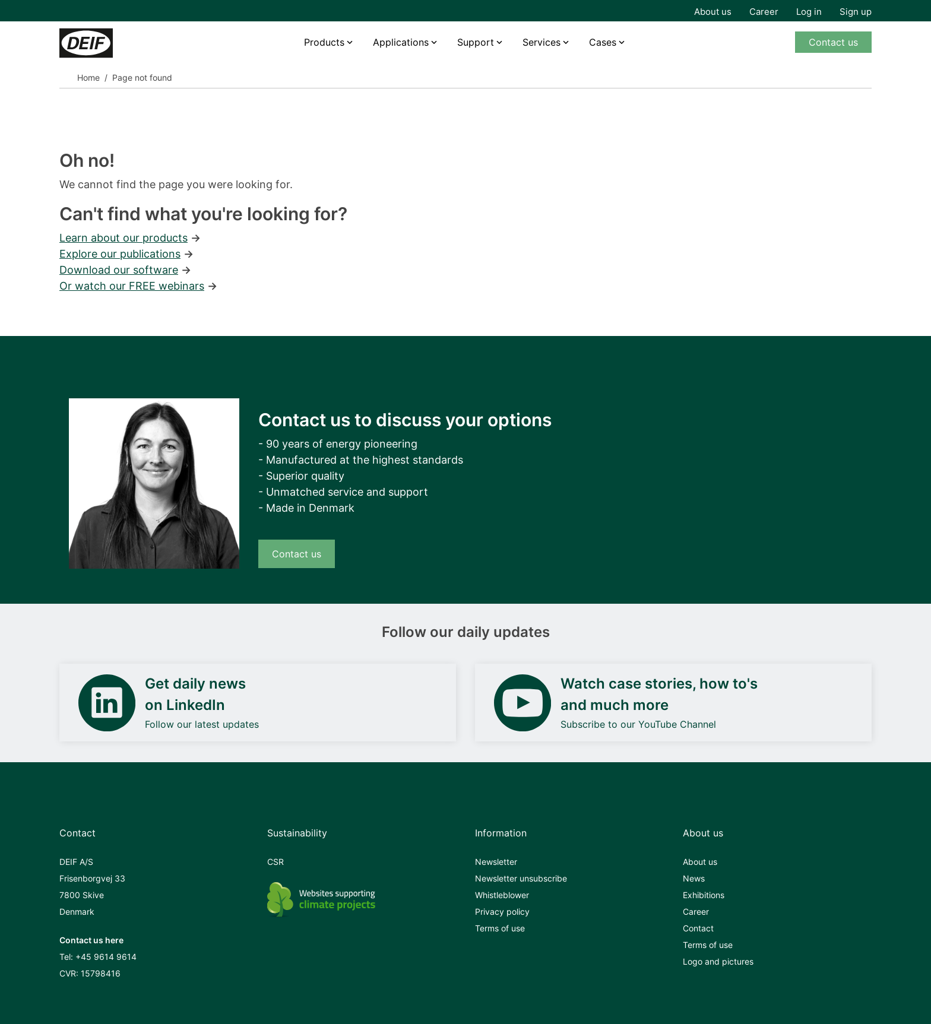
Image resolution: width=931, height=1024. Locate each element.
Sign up (856, 11)
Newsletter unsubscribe (521, 878)
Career (763, 11)
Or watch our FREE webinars (131, 286)
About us (713, 11)
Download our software (118, 270)
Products (324, 42)
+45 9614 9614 (106, 957)
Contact (698, 928)
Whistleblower (502, 895)
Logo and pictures (718, 961)
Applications (401, 42)
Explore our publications (119, 254)
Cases (602, 42)
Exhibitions (703, 895)
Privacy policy (502, 911)
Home (88, 77)
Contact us (833, 42)
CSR (275, 862)
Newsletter (496, 862)
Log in (809, 11)
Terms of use (500, 928)
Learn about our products (123, 238)
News (694, 878)
